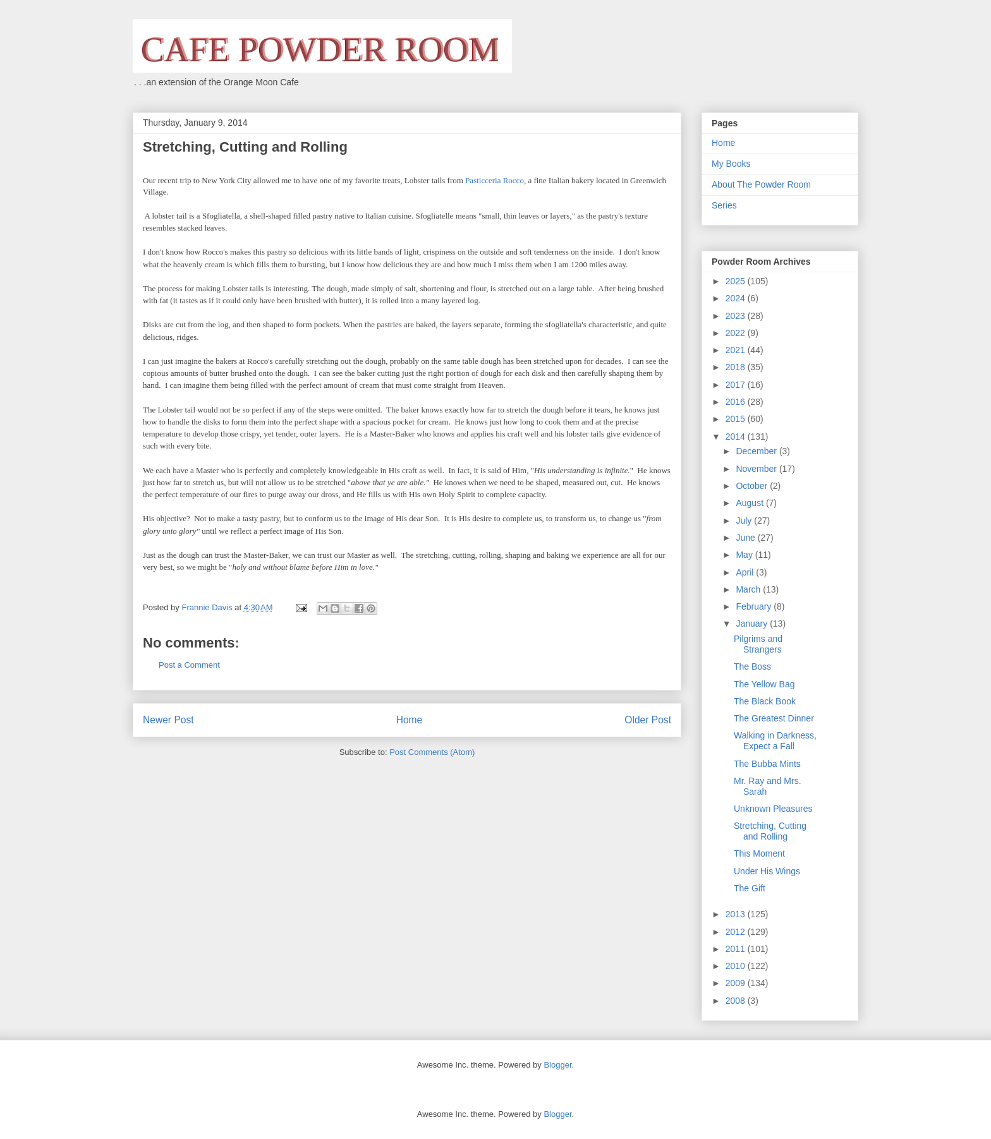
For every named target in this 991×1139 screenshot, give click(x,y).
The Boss (752, 666)
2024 (737, 298)
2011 (737, 949)
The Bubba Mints (767, 764)
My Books (731, 164)
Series (724, 205)
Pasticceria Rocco (494, 180)
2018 (737, 367)
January (753, 623)
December (757, 451)
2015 (737, 419)
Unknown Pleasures (773, 809)
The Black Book (765, 701)
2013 (737, 914)
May (745, 555)
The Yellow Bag (764, 684)
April (746, 572)
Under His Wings (767, 871)
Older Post (647, 719)
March (749, 589)
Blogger (557, 1065)
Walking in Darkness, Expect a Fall (775, 740)
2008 (737, 1001)
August (750, 503)
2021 (737, 350)
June (746, 538)
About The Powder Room (761, 184)
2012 (737, 932)
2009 (737, 983)
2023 (737, 316)
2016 (737, 402)
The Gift (749, 888)
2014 (737, 436)
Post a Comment (189, 665)
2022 (737, 333)
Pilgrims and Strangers (758, 644)
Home (409, 719)
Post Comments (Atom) (432, 752)
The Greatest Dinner (774, 718)
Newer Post (168, 719)
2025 (737, 281)
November (757, 469)
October (753, 486)
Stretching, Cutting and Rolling (770, 831)
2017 (737, 385)
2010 (737, 966)
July (745, 520)
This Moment (759, 853)
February (755, 606)
